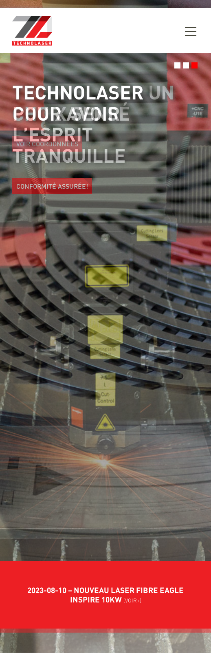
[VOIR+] (132, 600)
